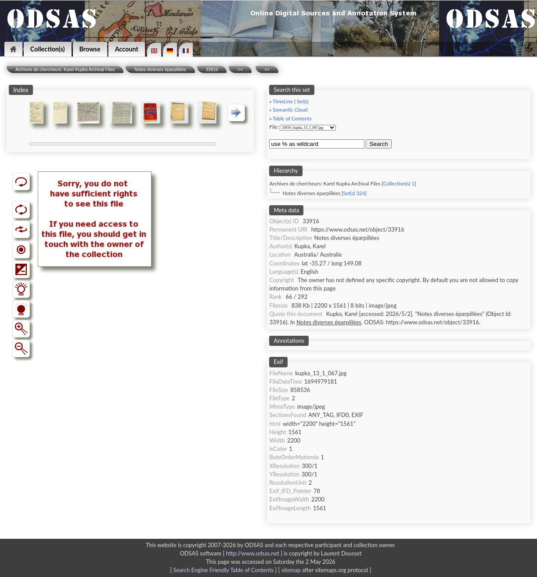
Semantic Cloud (290, 109)
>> (267, 69)
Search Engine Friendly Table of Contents (223, 569)
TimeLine (283, 101)
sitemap (291, 569)
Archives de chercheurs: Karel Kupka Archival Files (65, 69)
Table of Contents (292, 118)
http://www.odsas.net (252, 553)
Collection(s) (47, 49)
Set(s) (303, 101)
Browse (90, 49)
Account (126, 49)
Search (378, 144)
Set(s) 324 (354, 193)
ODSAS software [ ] (232, 553)
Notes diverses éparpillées (160, 69)
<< (240, 69)
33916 (212, 69)
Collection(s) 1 (398, 183)
